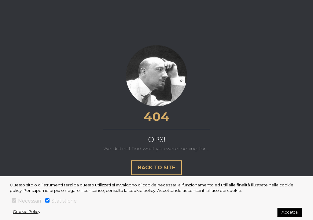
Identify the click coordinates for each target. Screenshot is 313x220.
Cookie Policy (26, 211)
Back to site (156, 167)
